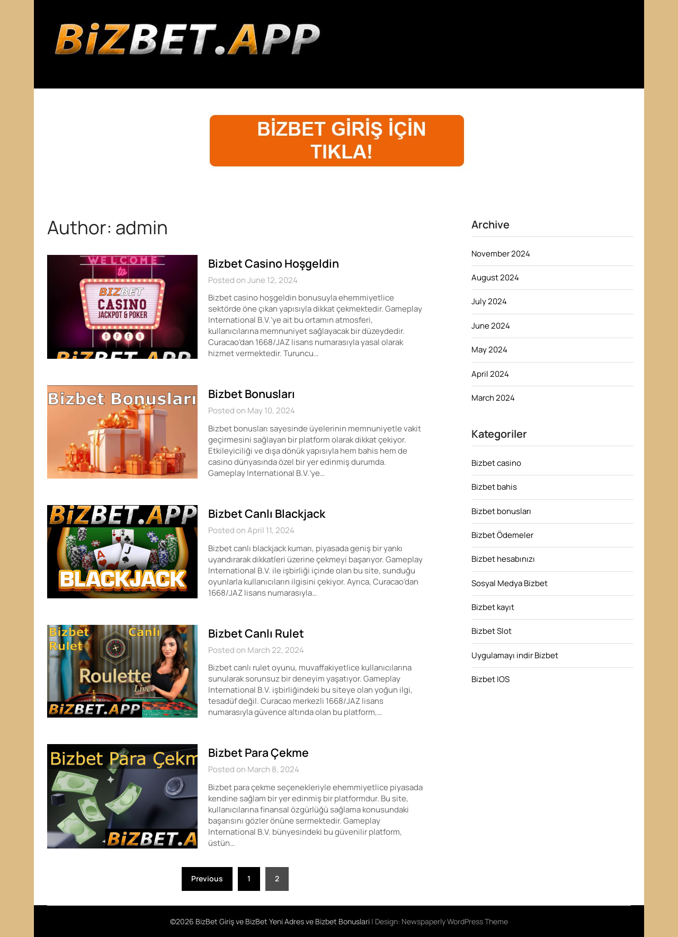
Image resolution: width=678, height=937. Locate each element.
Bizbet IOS (490, 679)
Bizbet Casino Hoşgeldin (275, 263)
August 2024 (495, 277)
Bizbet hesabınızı (503, 558)
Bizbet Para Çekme (260, 753)
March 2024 (493, 397)
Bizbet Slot (491, 631)
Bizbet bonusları (501, 511)
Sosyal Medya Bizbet (509, 583)
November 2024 (500, 253)
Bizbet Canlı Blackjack (269, 513)
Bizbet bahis (494, 486)
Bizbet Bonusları (253, 394)
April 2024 (490, 373)
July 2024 (489, 301)
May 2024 (489, 349)
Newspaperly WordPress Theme (455, 921)
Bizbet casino (496, 462)
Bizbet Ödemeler (502, 535)
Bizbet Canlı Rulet (257, 633)
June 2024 (490, 325)
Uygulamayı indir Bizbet (514, 655)
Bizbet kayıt (492, 607)
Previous (207, 878)
